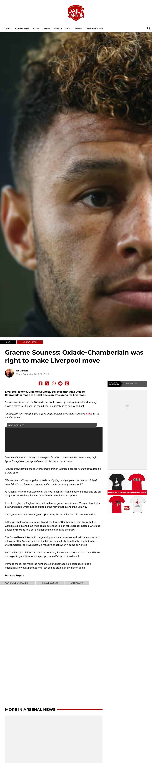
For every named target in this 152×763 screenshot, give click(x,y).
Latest (8, 28)
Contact (79, 28)
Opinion (46, 28)
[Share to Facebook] (40, 383)
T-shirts (58, 28)
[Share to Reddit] (60, 383)
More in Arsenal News (30, 709)
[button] (148, 28)
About (68, 28)
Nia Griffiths (22, 371)
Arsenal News (22, 28)
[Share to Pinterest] (67, 383)
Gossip (36, 28)
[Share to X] (47, 383)
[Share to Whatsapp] (54, 383)
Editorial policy (95, 28)
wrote (89, 413)
